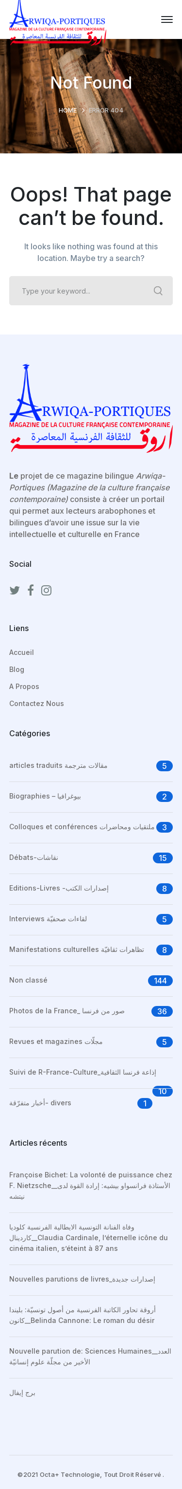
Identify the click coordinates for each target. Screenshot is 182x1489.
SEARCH (158, 290)
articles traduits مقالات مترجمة (58, 765)
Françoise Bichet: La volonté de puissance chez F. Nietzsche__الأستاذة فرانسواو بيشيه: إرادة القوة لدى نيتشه (90, 1185)
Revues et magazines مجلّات (56, 1041)
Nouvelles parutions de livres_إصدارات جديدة (82, 1279)
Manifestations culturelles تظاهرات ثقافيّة (76, 949)
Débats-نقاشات (33, 857)
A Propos (24, 686)
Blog (16, 669)
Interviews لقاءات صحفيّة (48, 918)
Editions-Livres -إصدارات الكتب (59, 888)
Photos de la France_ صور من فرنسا (67, 1010)
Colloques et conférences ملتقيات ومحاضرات (82, 826)
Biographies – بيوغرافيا (45, 796)
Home (68, 110)
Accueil (21, 652)
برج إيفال (22, 1392)
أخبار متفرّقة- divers (40, 1102)
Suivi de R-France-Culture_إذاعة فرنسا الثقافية (82, 1072)
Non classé (28, 980)
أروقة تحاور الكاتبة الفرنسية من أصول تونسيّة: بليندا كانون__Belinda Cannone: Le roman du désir (82, 1314)
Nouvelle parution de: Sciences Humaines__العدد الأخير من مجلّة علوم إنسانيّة (90, 1356)
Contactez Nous (36, 703)
